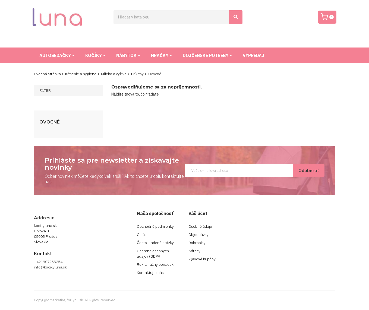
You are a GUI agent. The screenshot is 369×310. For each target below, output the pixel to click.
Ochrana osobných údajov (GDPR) (153, 253)
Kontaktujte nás (150, 272)
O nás (142, 234)
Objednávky (198, 234)
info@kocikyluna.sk (50, 267)
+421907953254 (48, 261)
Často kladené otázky (155, 242)
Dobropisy (197, 242)
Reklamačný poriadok (155, 264)
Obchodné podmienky (155, 226)
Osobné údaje (200, 226)
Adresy (194, 250)
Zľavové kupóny (202, 259)
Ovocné (49, 122)
